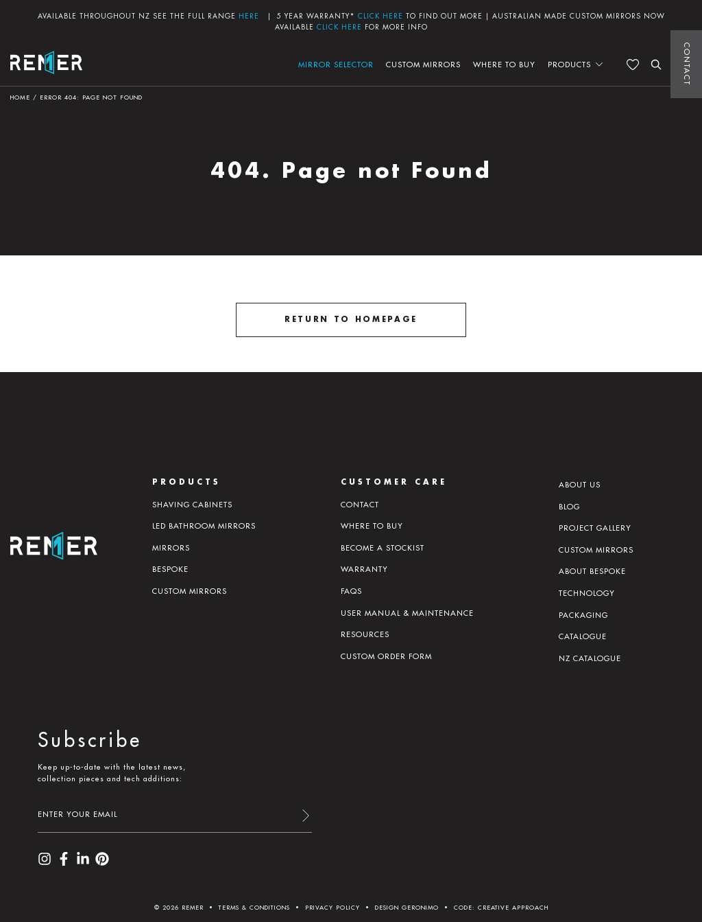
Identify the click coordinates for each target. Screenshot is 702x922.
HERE (249, 16)
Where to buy (504, 64)
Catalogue (583, 636)
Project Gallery (595, 528)
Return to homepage (351, 319)
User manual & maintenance (407, 613)
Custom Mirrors (423, 64)
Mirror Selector (336, 64)
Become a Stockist (382, 548)
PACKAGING (583, 615)
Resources (365, 634)
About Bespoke (592, 571)
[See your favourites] (632, 64)
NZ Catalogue (590, 658)
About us (580, 484)
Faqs (351, 591)
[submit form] (305, 817)
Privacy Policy (332, 907)
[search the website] (656, 64)
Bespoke (170, 569)
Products (569, 64)
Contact (687, 64)
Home (20, 97)
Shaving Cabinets (192, 504)
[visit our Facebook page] (64, 863)
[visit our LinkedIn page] (83, 863)
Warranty (364, 569)
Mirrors (171, 548)
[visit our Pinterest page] (102, 863)
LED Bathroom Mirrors (204, 526)
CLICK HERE (380, 16)
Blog (569, 506)
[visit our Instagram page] (44, 863)
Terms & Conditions (254, 907)
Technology (587, 593)
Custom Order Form (386, 656)
